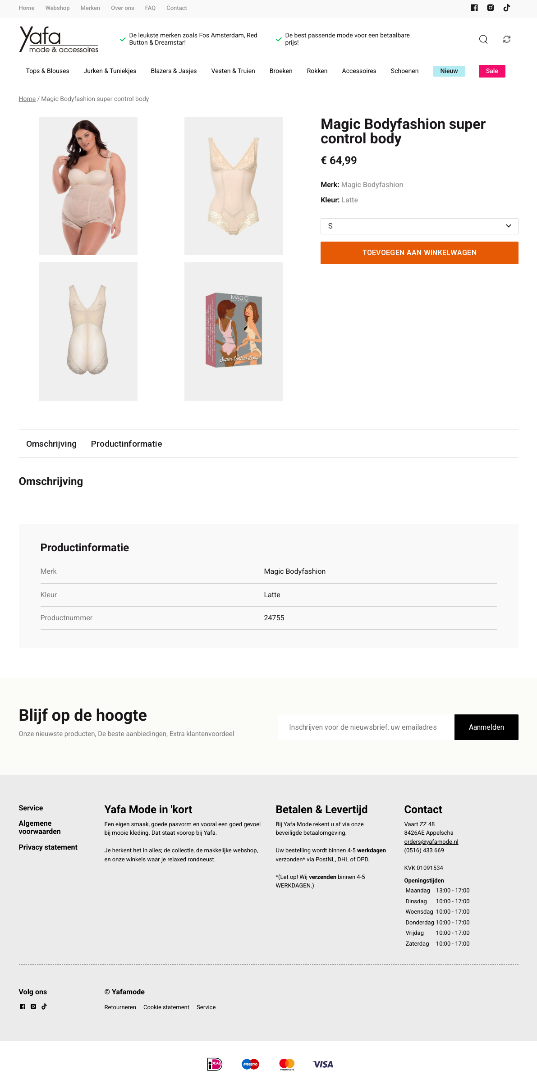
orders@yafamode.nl (431, 842)
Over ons (122, 8)
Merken (91, 8)
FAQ (150, 8)
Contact (176, 8)
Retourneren (120, 1007)
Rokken (317, 71)
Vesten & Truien (233, 71)
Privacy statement (48, 847)
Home (27, 8)
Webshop (57, 8)
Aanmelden (486, 727)
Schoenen (405, 71)
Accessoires (359, 71)
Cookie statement (166, 1007)
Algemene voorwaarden (40, 827)
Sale (492, 71)
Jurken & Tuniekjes (110, 71)
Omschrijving (51, 444)
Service (31, 808)
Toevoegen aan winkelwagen (420, 252)
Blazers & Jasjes (174, 71)
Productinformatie (126, 444)
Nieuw (449, 71)
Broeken (281, 71)
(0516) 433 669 (424, 850)
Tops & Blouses (47, 71)
